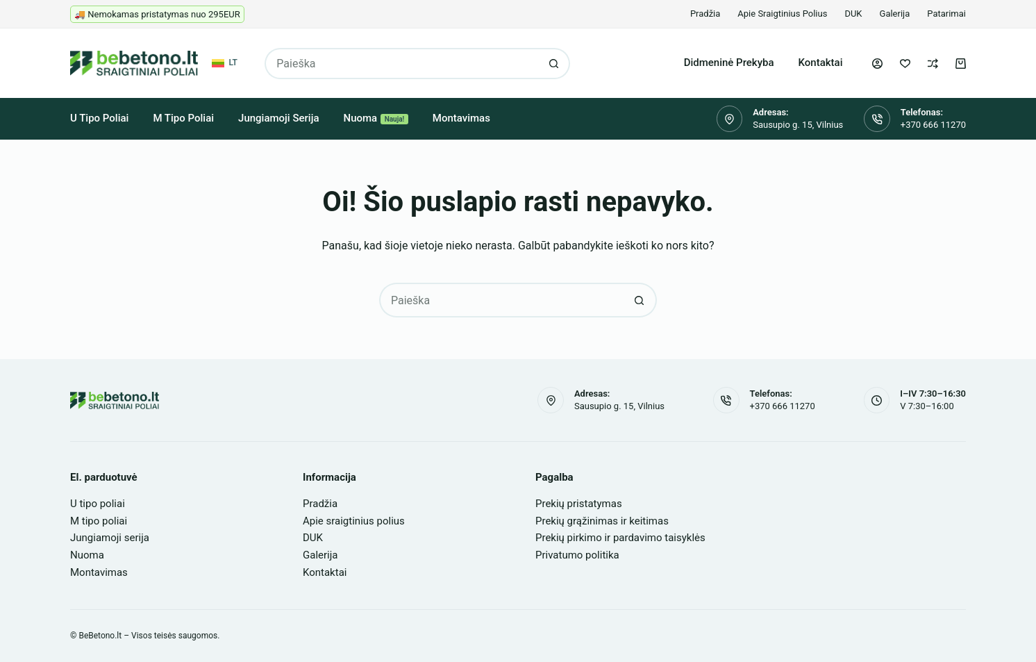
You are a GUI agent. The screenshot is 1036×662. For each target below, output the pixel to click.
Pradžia (705, 13)
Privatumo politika (577, 555)
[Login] (877, 63)
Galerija (895, 13)
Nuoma (376, 118)
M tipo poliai (183, 118)
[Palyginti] (933, 63)
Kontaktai (821, 62)
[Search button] (554, 63)
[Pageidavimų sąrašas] (905, 63)
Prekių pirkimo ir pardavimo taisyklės (620, 537)
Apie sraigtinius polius (782, 13)
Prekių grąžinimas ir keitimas (602, 521)
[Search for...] (401, 63)
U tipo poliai (99, 118)
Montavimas (461, 118)
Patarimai (946, 13)
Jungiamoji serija (278, 118)
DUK (853, 13)
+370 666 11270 (933, 124)
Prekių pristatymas (578, 503)
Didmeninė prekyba (729, 62)
